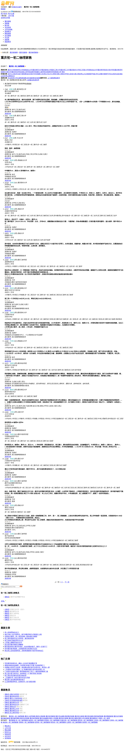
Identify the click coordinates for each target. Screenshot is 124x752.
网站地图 (8, 730)
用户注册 (11, 13)
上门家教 (51, 78)
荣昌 (79, 74)
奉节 (107, 74)
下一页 (67, 582)
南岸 (15, 74)
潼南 (62, 74)
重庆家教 (8, 21)
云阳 (113, 74)
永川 (46, 74)
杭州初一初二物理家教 (42, 722)
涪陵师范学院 (50, 72)
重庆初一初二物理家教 (16, 716)
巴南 (31, 74)
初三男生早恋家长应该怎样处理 (15, 675)
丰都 (103, 74)
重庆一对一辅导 (104, 718)
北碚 (18, 74)
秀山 (7, 76)
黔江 (40, 74)
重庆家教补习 (94, 718)
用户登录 (4, 13)
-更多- (3, 601)
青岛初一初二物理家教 (58, 722)
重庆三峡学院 (41, 72)
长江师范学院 (12, 712)
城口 (94, 74)
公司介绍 (8, 728)
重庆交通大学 (7, 72)
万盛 (21, 74)
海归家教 (37, 78)
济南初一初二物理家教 (26, 722)
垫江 (97, 74)
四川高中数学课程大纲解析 (14, 644)
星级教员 (8, 31)
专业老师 (8, 27)
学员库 (7, 37)
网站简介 (8, 726)
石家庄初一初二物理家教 (68, 720)
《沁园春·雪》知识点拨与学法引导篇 (17, 677)
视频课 (3, 9)
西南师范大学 (18, 70)
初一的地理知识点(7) (12, 632)
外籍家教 (31, 78)
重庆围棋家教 (108, 716)
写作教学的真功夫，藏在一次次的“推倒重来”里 (21, 663)
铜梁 (88, 74)
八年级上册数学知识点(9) (13, 642)
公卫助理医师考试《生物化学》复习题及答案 (20, 681)
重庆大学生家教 (83, 718)
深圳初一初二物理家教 (90, 722)
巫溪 (119, 74)
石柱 (3, 76)
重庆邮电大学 (46, 70)
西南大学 (58, 72)
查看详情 (8, 113)
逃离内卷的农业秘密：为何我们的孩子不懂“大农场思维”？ (25, 665)
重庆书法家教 (60, 716)
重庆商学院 (101, 70)
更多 (63, 72)
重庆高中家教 (73, 718)
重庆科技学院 (16, 72)
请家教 (7, 23)
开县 (110, 74)
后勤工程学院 (25, 72)
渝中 (9, 74)
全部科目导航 (5, 18)
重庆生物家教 (44, 718)
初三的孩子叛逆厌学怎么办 (14, 640)
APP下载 (11, 15)
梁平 (91, 74)
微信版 (3, 15)
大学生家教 (8, 29)
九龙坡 (70, 74)
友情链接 (8, 738)
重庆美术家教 (24, 718)
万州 (34, 74)
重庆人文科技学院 (13, 698)
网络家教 (8, 33)
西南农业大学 (93, 70)
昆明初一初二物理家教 (52, 720)
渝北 (28, 74)
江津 (52, 74)
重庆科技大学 (12, 704)
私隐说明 (8, 734)
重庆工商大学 (56, 70)
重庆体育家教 (34, 718)
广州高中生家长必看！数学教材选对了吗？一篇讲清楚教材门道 (26, 671)
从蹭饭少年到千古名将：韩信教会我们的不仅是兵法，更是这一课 (27, 667)
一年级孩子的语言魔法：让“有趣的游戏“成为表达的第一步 (25, 669)
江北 (12, 74)
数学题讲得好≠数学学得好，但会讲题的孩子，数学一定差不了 (26, 646)
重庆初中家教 (63, 718)
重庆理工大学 (65, 70)
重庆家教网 (14, 52)
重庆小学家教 (54, 718)
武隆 (100, 74)
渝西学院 (33, 72)
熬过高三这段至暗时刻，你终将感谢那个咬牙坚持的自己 (24, 650)
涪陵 (37, 74)
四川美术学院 (110, 70)
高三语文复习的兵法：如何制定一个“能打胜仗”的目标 (23, 673)
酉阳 (10, 76)
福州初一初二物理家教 (36, 720)
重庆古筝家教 (40, 716)
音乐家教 (8, 35)
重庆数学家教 (69, 716)
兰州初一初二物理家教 (101, 720)
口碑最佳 (30, 80)
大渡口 (75, 74)
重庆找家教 (23, 52)
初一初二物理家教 (22, 720)
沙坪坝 (66, 74)
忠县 (116, 74)
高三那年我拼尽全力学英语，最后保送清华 (19, 638)
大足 (85, 74)
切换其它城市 (16, 7)
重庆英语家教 (89, 716)
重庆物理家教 (33, 52)
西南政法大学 (28, 70)
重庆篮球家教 (50, 716)
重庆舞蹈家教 (5, 718)
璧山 (82, 74)
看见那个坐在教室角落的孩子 (15, 679)
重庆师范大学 (37, 70)
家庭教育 (8, 42)
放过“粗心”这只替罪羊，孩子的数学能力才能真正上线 (23, 634)
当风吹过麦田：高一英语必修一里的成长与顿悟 (21, 636)
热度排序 (36, 80)
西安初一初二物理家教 (85, 720)
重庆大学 (11, 70)
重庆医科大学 (74, 70)
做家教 (7, 39)
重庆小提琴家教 (30, 716)
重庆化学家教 (118, 716)
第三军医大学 (83, 70)
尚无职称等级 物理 (13, 700)
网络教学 (57, 78)
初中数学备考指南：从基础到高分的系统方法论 (21, 648)
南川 (55, 74)
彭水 (13, 76)
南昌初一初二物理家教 (10, 722)
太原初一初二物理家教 (74, 722)
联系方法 (8, 732)
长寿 (43, 74)
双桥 (24, 74)
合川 (49, 74)
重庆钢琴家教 (15, 718)
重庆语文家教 (79, 716)
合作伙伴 (8, 736)
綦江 (59, 74)
